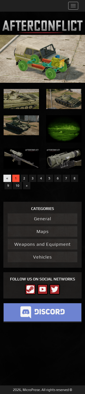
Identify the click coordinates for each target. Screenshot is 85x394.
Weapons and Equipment (42, 244)
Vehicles (42, 256)
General (42, 218)
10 (17, 185)
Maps (42, 231)
